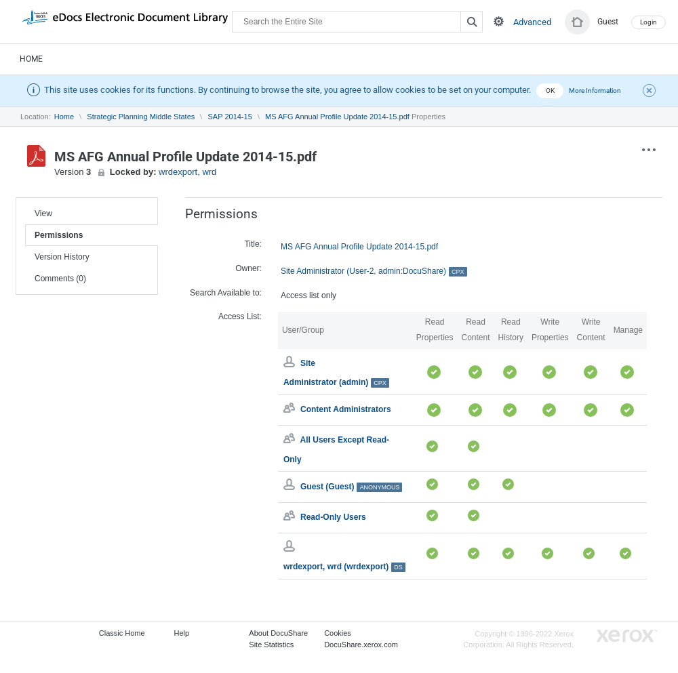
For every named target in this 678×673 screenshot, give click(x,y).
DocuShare (125, 21)
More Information (595, 90)
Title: (253, 244)
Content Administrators (345, 409)
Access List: (240, 316)
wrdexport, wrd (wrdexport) (344, 566)
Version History (62, 257)
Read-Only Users (333, 517)
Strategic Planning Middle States (141, 117)
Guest (607, 21)
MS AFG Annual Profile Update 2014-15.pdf (337, 117)
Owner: (248, 268)
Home (31, 59)
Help (182, 633)
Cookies (337, 633)
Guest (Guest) (351, 486)
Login (648, 22)
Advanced (532, 22)
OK (550, 90)
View (43, 213)
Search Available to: (226, 293)
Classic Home (122, 633)
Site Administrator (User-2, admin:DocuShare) (374, 271)
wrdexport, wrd (187, 172)
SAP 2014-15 (230, 117)
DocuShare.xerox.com (361, 644)
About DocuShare (278, 633)
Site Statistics (271, 644)
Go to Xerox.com (627, 636)
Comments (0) (60, 278)
